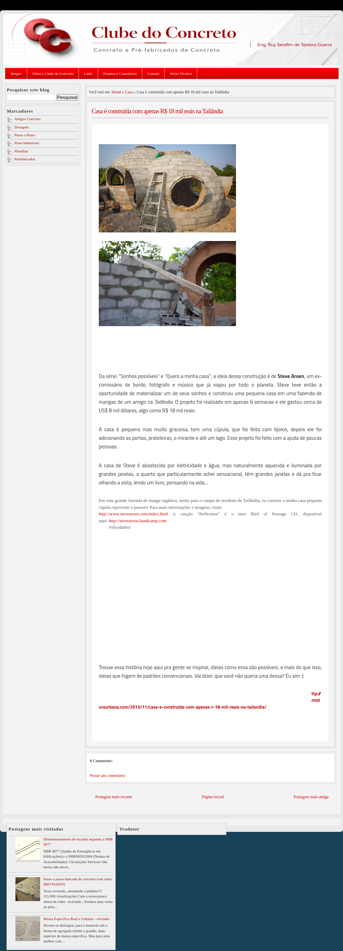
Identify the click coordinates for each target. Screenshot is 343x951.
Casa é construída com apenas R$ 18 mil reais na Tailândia (157, 111)
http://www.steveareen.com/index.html (133, 513)
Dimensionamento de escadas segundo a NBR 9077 (78, 841)
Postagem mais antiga (311, 797)
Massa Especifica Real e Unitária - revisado (76, 919)
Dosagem (21, 127)
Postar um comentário (107, 776)
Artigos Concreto (27, 119)
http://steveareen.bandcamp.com (137, 520)
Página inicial (213, 797)
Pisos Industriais (26, 143)
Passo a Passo (24, 135)
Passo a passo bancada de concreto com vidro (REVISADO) (77, 881)
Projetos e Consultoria (120, 73)
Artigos (16, 73)
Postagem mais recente (113, 797)
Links (88, 73)
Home (116, 92)
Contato (153, 73)
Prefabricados (24, 159)
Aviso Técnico (180, 73)
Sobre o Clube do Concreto (52, 73)
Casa (129, 92)
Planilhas (21, 151)
